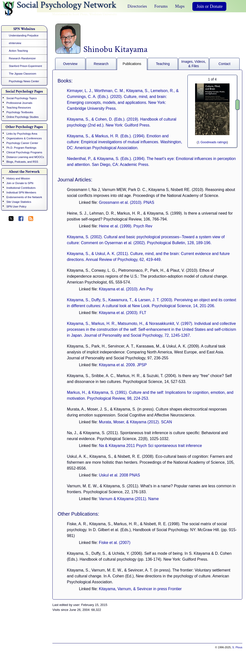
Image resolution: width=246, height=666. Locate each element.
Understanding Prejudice (23, 35)
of (212, 79)
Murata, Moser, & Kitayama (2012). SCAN (135, 422)
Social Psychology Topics (21, 98)
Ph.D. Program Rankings (21, 147)
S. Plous (237, 647)
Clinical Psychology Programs (24, 152)
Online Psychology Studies (22, 116)
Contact (224, 64)
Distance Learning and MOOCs (25, 157)
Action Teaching (18, 50)
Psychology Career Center (22, 143)
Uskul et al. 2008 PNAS (119, 475)
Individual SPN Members (21, 192)
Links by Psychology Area (21, 133)
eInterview (15, 43)
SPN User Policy (16, 206)
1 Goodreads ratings (212, 142)
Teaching (163, 64)
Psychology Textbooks (19, 112)
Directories (137, 6)
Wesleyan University (103, 14)
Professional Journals (19, 102)
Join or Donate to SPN (19, 183)
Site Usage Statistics (18, 201)
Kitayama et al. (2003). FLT (122, 313)
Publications (132, 64)
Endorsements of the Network (24, 197)
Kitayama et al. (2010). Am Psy (126, 289)
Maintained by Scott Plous (69, 14)
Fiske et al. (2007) (114, 542)
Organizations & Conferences (24, 138)
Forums (161, 6)
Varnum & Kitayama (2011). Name (129, 499)
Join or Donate (210, 6)
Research (101, 64)
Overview (70, 64)
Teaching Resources (18, 107)
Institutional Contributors (21, 187)
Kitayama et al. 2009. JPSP (123, 365)
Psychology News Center (24, 81)
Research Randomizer (22, 58)
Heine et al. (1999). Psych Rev (125, 226)
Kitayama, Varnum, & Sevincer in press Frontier (140, 589)
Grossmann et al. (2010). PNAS (126, 202)
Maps (179, 6)
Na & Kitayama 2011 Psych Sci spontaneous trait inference (150, 446)
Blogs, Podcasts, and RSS (22, 161)
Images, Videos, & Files (193, 64)
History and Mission (18, 178)
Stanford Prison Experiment (25, 65)
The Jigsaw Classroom (22, 73)
